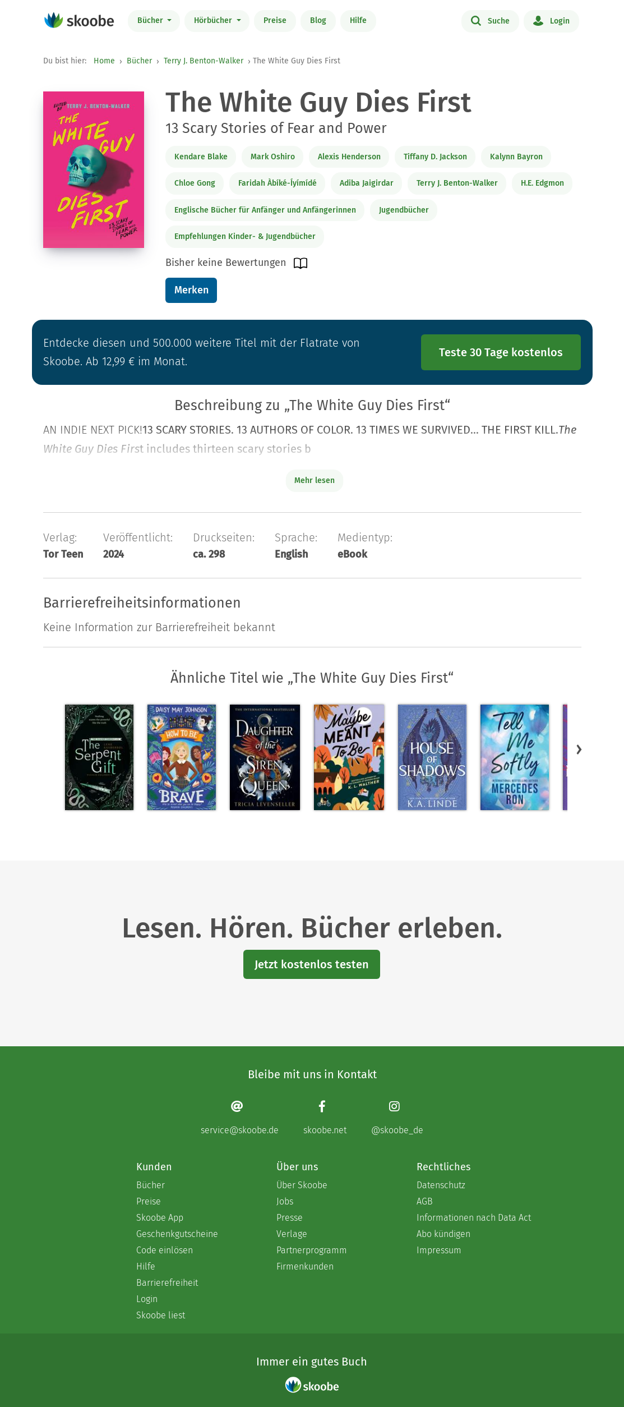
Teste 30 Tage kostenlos (501, 352)
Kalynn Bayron (516, 157)
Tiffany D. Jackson (435, 157)
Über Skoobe (301, 1185)
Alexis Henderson (349, 157)
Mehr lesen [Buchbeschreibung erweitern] (314, 480)
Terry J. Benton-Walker (203, 61)
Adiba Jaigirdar (367, 183)
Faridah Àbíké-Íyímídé (277, 183)
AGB (425, 1201)
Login (551, 20)
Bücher (151, 20)
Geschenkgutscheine (177, 1234)
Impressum (439, 1250)
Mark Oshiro (273, 157)
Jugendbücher (404, 210)
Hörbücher (214, 20)
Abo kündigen (443, 1234)
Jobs (284, 1201)
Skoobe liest (160, 1315)
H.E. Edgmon (542, 183)
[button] (579, 749)
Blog (318, 20)
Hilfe (358, 20)
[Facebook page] (325, 1118)
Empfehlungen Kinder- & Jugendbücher (245, 236)
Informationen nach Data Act (474, 1217)
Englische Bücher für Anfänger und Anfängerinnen (265, 210)
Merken (191, 290)
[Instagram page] (397, 1118)
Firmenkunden (305, 1266)
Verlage (291, 1234)
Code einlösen (164, 1250)
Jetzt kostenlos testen (312, 964)
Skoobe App (159, 1217)
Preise (275, 20)
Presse (289, 1217)
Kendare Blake (201, 157)
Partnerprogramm (311, 1250)
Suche (490, 20)
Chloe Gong (194, 183)
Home (104, 61)
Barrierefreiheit (167, 1282)
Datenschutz (441, 1185)
